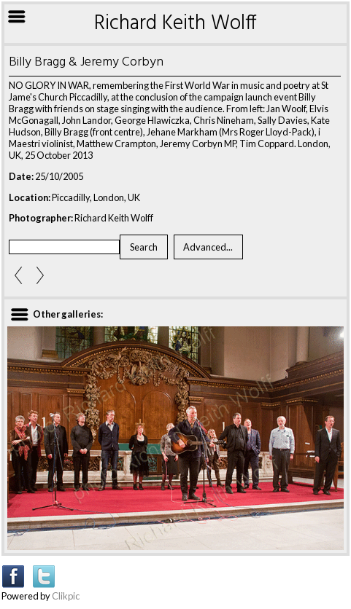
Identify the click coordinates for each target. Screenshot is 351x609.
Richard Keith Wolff (175, 23)
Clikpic (66, 596)
